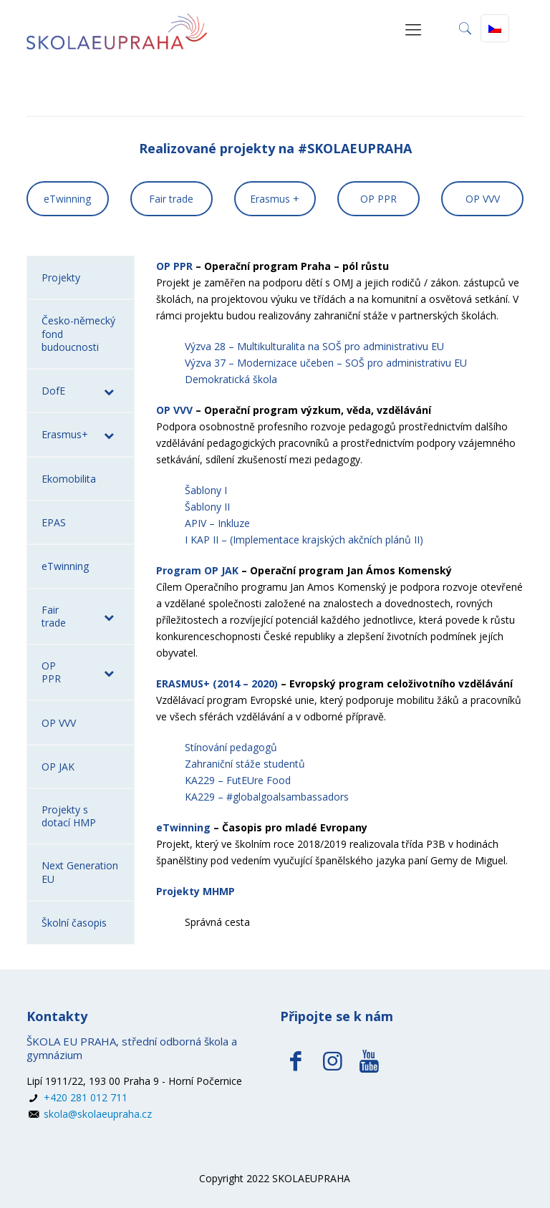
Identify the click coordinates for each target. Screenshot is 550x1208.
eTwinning (67, 199)
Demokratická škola (231, 379)
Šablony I (206, 490)
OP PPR (378, 199)
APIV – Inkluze (217, 523)
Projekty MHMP (195, 891)
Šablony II (207, 506)
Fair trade (171, 199)
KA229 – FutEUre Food (238, 780)
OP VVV (482, 199)
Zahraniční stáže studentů (245, 763)
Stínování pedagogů (231, 747)
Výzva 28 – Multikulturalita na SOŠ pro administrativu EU (314, 346)
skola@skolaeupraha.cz (96, 1114)
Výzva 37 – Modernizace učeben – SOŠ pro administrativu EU (326, 362)
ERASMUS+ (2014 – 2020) (217, 683)
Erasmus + (274, 199)
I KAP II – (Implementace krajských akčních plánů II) (304, 539)
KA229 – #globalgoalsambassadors (267, 796)
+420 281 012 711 (84, 1097)
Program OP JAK (197, 570)
